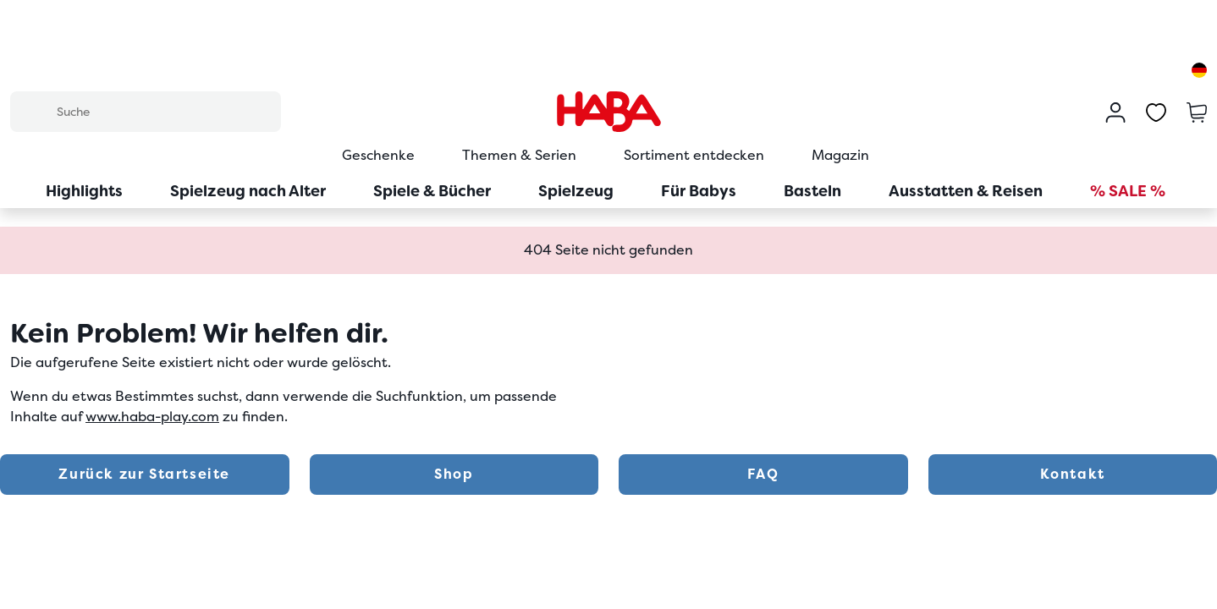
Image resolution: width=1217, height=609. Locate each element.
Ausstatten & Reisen (966, 190)
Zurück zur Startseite (144, 474)
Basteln (812, 190)
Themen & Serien (519, 155)
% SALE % (1127, 190)
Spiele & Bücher (432, 190)
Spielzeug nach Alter (248, 190)
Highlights (84, 190)
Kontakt (1072, 474)
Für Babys (698, 190)
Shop (453, 474)
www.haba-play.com (152, 416)
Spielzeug (576, 190)
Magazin (840, 155)
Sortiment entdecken (694, 155)
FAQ (763, 474)
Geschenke (378, 155)
